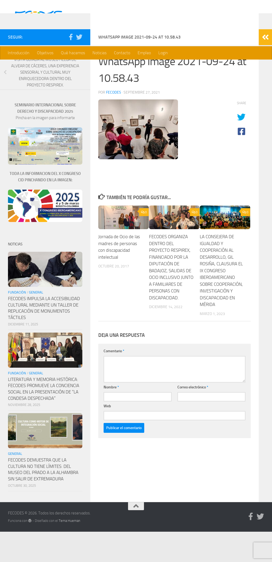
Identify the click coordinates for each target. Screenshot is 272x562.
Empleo (144, 52)
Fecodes (113, 122)
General (36, 323)
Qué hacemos (73, 52)
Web (107, 436)
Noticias (99, 52)
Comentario (114, 381)
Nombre (111, 417)
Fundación (17, 323)
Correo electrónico (192, 417)
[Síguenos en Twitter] (79, 67)
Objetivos (45, 52)
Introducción (18, 52)
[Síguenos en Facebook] (70, 67)
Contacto (122, 52)
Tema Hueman (69, 551)
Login (163, 52)
